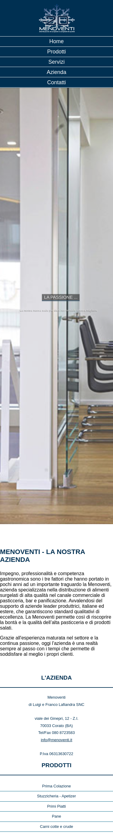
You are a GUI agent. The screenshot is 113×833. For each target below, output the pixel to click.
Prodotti (56, 52)
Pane (56, 775)
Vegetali (56, 826)
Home (56, 41)
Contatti (56, 82)
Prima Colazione (56, 745)
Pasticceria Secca (56, 805)
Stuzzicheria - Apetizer (56, 755)
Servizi (56, 62)
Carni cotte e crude (56, 785)
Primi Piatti (56, 765)
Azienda (56, 72)
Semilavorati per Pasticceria (56, 815)
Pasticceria (56, 795)
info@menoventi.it (56, 699)
